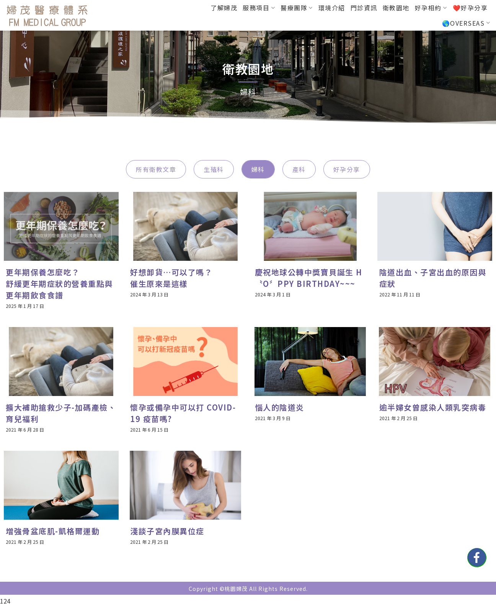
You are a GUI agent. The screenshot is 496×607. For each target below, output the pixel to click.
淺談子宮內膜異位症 (167, 531)
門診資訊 (364, 7)
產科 (299, 169)
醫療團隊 (297, 7)
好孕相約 (431, 7)
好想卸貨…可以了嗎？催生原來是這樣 (171, 278)
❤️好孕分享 (470, 7)
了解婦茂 (223, 7)
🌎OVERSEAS (466, 23)
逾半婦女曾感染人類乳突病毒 (432, 407)
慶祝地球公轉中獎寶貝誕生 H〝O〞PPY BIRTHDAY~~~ (308, 278)
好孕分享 (346, 169)
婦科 (258, 169)
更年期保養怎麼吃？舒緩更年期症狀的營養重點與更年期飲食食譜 (59, 284)
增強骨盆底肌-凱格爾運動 (53, 531)
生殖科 (214, 169)
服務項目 (259, 7)
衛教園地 (396, 7)
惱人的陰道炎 (279, 407)
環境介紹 (331, 7)
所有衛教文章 (156, 169)
